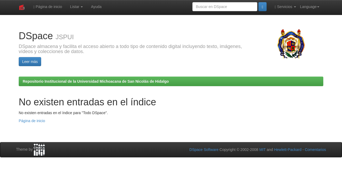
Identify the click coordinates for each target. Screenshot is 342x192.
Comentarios (315, 149)
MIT (262, 149)
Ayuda (96, 7)
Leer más (30, 61)
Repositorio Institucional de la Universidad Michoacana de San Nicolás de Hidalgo (96, 81)
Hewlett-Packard (287, 149)
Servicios (285, 7)
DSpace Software (204, 149)
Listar (76, 7)
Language (309, 7)
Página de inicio (47, 7)
